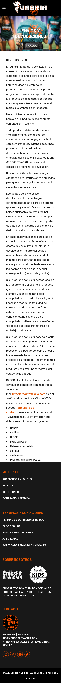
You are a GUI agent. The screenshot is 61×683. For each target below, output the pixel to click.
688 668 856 (8, 634)
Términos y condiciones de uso (23, 519)
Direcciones (10, 492)
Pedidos (7, 485)
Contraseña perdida (16, 498)
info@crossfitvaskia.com (28, 393)
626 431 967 (23, 634)
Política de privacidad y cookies (24, 545)
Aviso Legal (10, 539)
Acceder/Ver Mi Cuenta (17, 479)
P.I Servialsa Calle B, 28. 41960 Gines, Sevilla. (26, 643)
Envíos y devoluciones (17, 532)
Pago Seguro (11, 526)
